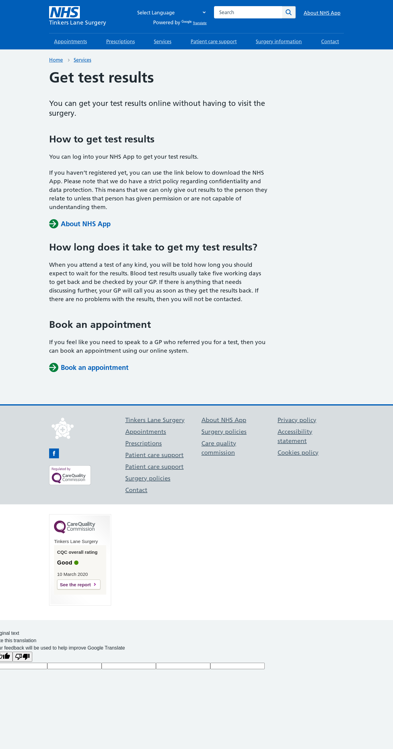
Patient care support (214, 41)
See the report (75, 584)
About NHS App (322, 13)
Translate (194, 23)
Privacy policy (297, 420)
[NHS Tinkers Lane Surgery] (77, 16)
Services (162, 41)
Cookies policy (298, 452)
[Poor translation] (22, 657)
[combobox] (248, 12)
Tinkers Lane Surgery (155, 420)
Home (56, 60)
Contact (330, 41)
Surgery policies (147, 478)
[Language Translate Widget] (170, 12)
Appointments (70, 41)
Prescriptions (120, 41)
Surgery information (279, 41)
